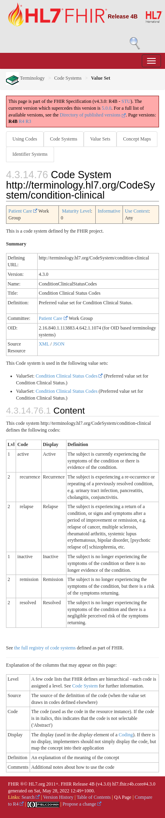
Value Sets (100, 139)
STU (126, 101)
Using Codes (24, 139)
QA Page (122, 797)
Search (31, 797)
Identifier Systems (30, 154)
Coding (126, 735)
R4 (21, 121)
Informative (109, 211)
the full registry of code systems (45, 648)
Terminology (25, 78)
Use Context (137, 211)
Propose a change (81, 804)
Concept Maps (137, 139)
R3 (28, 121)
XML (44, 344)
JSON (58, 344)
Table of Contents (93, 797)
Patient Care (22, 211)
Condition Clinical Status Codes (69, 376)
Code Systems (67, 78)
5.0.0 (106, 108)
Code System (85, 686)
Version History (58, 797)
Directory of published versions (93, 115)
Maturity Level (76, 211)
